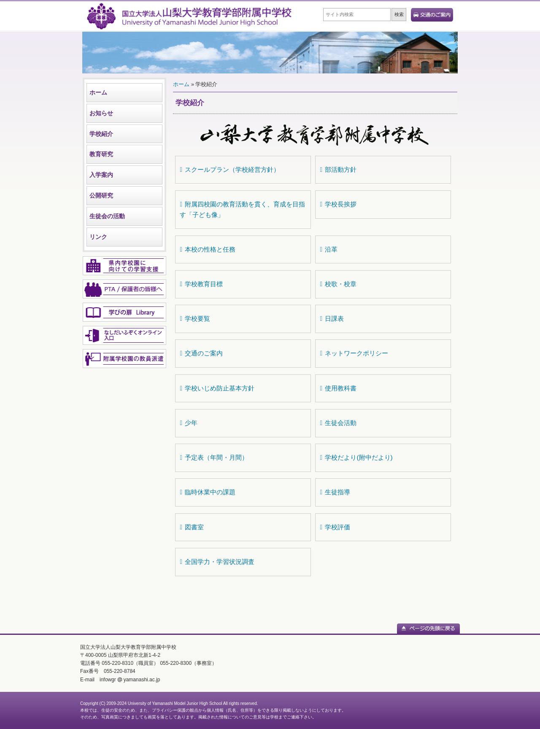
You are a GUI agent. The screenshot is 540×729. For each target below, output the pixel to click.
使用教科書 (338, 388)
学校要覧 (195, 318)
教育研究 (101, 154)
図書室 (192, 527)
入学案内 (101, 174)
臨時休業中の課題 (207, 492)
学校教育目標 (201, 283)
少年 (188, 422)
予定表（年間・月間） (214, 457)
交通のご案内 (201, 353)
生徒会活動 (338, 422)
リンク (98, 236)
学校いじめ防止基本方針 (217, 388)
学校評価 (335, 527)
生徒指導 (335, 492)
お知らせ (101, 113)
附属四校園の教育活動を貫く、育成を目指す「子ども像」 (242, 209)
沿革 (329, 249)
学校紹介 (101, 133)
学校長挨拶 (338, 204)
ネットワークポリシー (354, 353)
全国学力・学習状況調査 (217, 561)
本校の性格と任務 (207, 249)
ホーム (98, 92)
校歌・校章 (338, 283)
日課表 (332, 318)
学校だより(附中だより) (356, 457)
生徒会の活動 (107, 216)
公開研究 (101, 195)
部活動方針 (338, 169)
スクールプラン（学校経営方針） (230, 169)
